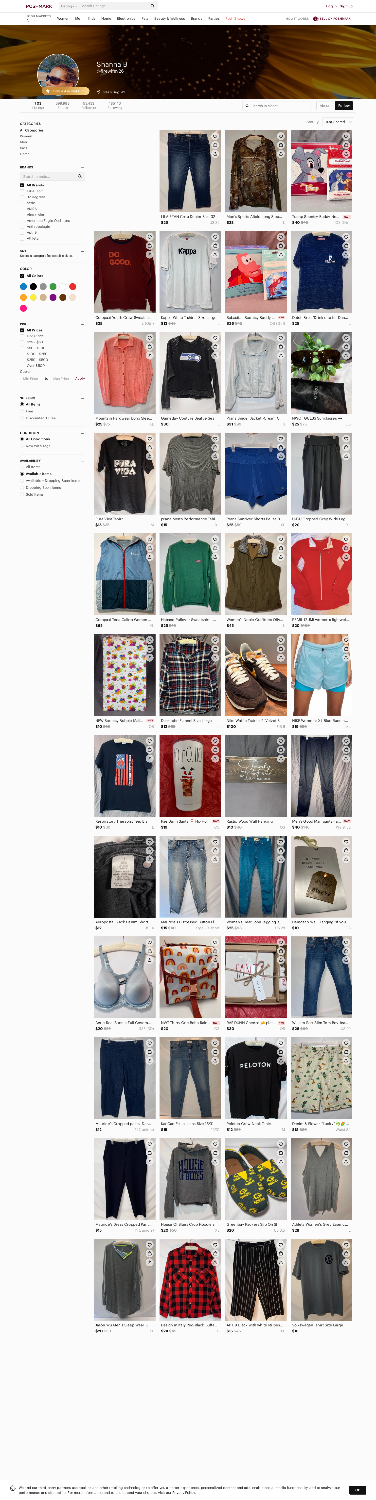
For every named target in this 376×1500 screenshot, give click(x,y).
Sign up (346, 6)
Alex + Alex (32, 214)
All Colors (31, 276)
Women (63, 18)
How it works (297, 18)
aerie (27, 203)
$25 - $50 (31, 342)
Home (106, 18)
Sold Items (32, 494)
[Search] (114, 6)
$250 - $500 (34, 360)
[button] (70, 6)
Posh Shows (235, 18)
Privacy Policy (183, 1492)
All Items (30, 404)
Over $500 (32, 365)
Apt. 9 (28, 232)
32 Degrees (33, 197)
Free (26, 411)
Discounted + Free (38, 418)
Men (78, 18)
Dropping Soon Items (40, 487)
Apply (80, 378)
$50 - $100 (33, 348)
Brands (196, 18)
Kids (92, 18)
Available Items (36, 474)
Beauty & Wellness (169, 18)
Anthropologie (35, 226)
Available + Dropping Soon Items (50, 480)
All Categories (32, 130)
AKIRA (28, 209)
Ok (357, 1490)
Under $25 (32, 336)
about (325, 105)
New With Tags (35, 446)
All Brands (32, 185)
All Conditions (35, 439)
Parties (214, 18)
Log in (331, 6)
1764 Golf (31, 191)
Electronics (126, 18)
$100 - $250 (34, 354)
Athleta (29, 238)
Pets (145, 18)
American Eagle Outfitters (45, 220)
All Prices (31, 330)
